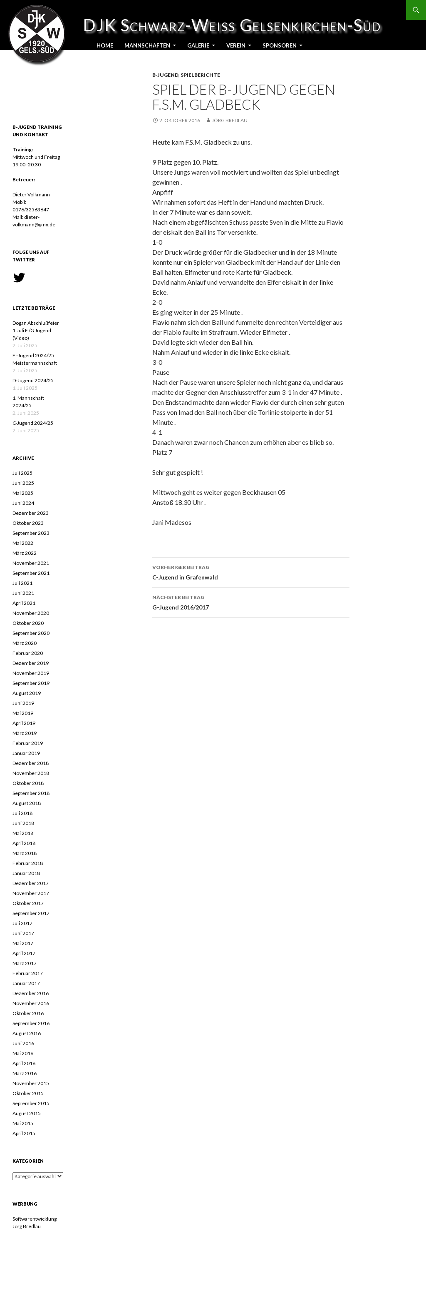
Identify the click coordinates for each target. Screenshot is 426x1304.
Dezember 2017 (30, 883)
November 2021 (30, 563)
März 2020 (24, 643)
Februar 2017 (27, 973)
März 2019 (24, 733)
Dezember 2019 (30, 663)
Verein (235, 45)
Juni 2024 (23, 503)
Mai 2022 (22, 543)
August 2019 (26, 693)
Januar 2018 (26, 873)
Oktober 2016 (28, 1013)
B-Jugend (165, 75)
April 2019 (23, 723)
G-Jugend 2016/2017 (250, 601)
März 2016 (24, 1073)
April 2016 (23, 1063)
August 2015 (26, 1113)
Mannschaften (147, 45)
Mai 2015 (22, 1123)
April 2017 (23, 953)
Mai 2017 (22, 943)
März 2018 (24, 853)
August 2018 (26, 803)
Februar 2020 (27, 653)
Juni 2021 (23, 593)
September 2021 (31, 573)
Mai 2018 (22, 833)
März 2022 (24, 553)
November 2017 (30, 893)
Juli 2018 (22, 813)
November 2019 (30, 673)
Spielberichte (200, 75)
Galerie (198, 45)
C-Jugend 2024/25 (32, 423)
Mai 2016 (22, 1053)
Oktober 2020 (28, 623)
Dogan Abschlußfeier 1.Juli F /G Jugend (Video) (35, 330)
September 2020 (31, 633)
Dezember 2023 (30, 513)
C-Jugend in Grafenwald (250, 571)
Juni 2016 (23, 1043)
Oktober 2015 (28, 1093)
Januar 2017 (26, 983)
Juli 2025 (22, 473)
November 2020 (30, 613)
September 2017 (31, 913)
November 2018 (30, 773)
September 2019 (31, 683)
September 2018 (31, 793)
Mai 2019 (22, 713)
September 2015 (31, 1103)
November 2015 (30, 1083)
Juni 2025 (23, 483)
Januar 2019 (26, 753)
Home (105, 45)
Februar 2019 (27, 743)
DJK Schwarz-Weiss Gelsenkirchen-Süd (41, 25)
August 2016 (26, 1033)
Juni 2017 (23, 933)
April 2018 (23, 843)
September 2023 (31, 533)
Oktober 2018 (28, 783)
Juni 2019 (23, 703)
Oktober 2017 (28, 903)
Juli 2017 (22, 923)
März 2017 (24, 963)
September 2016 (31, 1023)
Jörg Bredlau (230, 120)
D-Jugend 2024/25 (33, 380)
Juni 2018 (23, 823)
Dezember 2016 (30, 993)
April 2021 (23, 603)
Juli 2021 (22, 583)
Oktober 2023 (28, 523)
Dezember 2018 (30, 763)
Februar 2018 (27, 863)
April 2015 (23, 1133)
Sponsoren (280, 45)
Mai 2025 (22, 493)
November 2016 (30, 1003)
